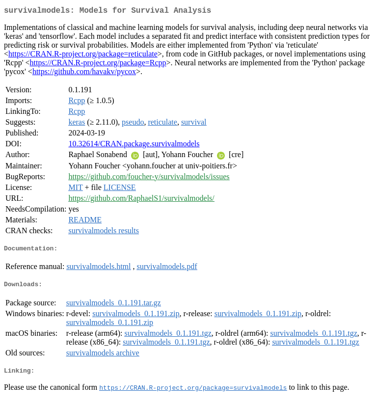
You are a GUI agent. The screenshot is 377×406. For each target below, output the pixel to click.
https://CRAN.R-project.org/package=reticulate (83, 56)
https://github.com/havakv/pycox (84, 73)
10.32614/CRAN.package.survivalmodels (133, 145)
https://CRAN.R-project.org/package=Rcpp (98, 64)
